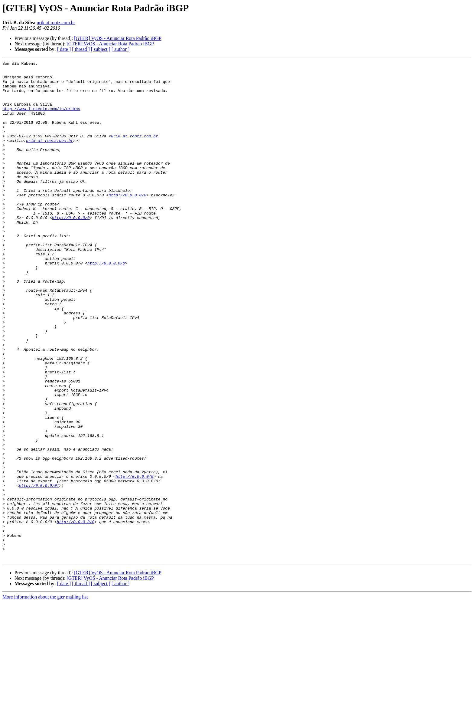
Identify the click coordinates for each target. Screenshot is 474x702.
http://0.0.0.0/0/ (39, 570)
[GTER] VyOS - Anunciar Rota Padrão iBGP (117, 38)
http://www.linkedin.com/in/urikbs (41, 118)
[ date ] (64, 49)
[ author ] (121, 49)
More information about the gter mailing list (45, 696)
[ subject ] (100, 49)
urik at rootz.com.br (56, 22)
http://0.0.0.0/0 (127, 222)
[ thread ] (81, 49)
